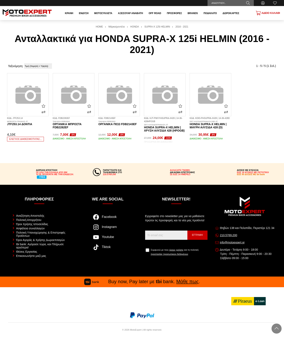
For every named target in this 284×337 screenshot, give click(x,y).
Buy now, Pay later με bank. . (142, 281)
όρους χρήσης (176, 250)
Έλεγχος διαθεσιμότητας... (25, 139)
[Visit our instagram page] (108, 229)
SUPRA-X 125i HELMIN (157, 26)
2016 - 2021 (182, 26)
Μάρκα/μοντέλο (116, 26)
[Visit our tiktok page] (108, 249)
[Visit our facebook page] (108, 219)
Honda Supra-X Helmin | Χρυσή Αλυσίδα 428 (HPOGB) (165, 128)
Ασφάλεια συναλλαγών (30, 228)
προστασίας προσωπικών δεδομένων (169, 254)
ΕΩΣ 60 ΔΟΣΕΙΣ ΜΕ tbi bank (251, 174)
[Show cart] (268, 13)
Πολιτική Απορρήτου (28, 220)
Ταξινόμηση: (15, 66)
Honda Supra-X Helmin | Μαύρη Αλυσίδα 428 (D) (210, 125)
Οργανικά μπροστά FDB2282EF (73, 125)
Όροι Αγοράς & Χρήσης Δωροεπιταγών (40, 240)
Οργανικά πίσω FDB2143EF (119, 123)
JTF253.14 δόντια (28, 123)
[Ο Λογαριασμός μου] (263, 3)
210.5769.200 (228, 235)
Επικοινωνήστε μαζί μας (31, 255)
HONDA (134, 26)
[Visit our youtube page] (108, 239)
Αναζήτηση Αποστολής (30, 215)
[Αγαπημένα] (275, 3)
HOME (99, 26)
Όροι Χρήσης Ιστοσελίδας (32, 224)
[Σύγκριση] (43, 112)
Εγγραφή (197, 235)
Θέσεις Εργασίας (26, 251)
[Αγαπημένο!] (43, 106)
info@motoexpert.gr (232, 242)
